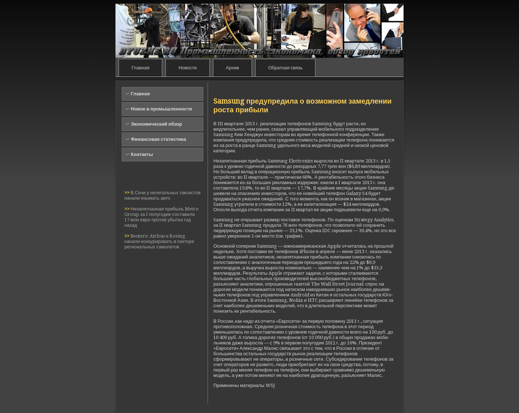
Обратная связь (285, 67)
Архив (232, 67)
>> (127, 192)
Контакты (142, 154)
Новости (187, 67)
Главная (140, 67)
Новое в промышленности (161, 109)
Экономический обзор (156, 124)
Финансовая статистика (158, 139)
